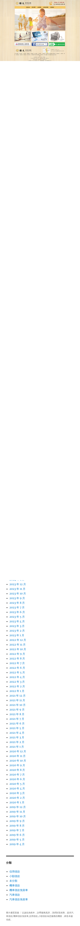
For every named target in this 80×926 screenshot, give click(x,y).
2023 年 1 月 (16, 635)
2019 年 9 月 (17, 821)
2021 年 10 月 (17, 705)
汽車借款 (14, 894)
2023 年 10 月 (17, 593)
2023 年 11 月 (17, 588)
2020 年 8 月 (17, 770)
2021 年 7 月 (16, 718)
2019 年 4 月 (17, 844)
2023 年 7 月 (17, 607)
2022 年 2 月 (17, 686)
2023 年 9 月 (17, 598)
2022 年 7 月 (17, 663)
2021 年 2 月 (16, 742)
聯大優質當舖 (12, 912)
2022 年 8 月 (17, 658)
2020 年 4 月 (17, 788)
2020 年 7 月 (17, 774)
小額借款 (14, 876)
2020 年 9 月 (17, 765)
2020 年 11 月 (17, 756)
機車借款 (14, 885)
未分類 (13, 880)
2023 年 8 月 (17, 602)
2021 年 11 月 (17, 700)
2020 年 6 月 (17, 779)
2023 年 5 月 (17, 616)
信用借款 (14, 871)
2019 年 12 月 (17, 807)
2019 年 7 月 (16, 830)
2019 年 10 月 (17, 816)
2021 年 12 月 (17, 695)
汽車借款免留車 (18, 899)
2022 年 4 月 (17, 677)
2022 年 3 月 (17, 681)
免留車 (25, 916)
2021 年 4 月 (16, 732)
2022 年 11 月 (17, 644)
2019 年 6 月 (17, 834)
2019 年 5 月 (17, 839)
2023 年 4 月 (17, 621)
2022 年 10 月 (17, 649)
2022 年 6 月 (17, 667)
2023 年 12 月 (17, 584)
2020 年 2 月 (17, 797)
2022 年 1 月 (16, 691)
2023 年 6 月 (17, 612)
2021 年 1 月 (16, 746)
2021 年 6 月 (17, 723)
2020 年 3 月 (17, 793)
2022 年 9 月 (17, 653)
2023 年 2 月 (17, 630)
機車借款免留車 (18, 890)
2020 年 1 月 (16, 802)
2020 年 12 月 (17, 751)
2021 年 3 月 (16, 737)
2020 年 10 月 (17, 760)
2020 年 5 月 (17, 783)
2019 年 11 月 (17, 811)
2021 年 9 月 (17, 709)
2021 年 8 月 (16, 714)
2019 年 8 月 (17, 825)
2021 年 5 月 (16, 728)
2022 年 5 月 (17, 672)
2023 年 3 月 (17, 626)
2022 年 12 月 (17, 640)
